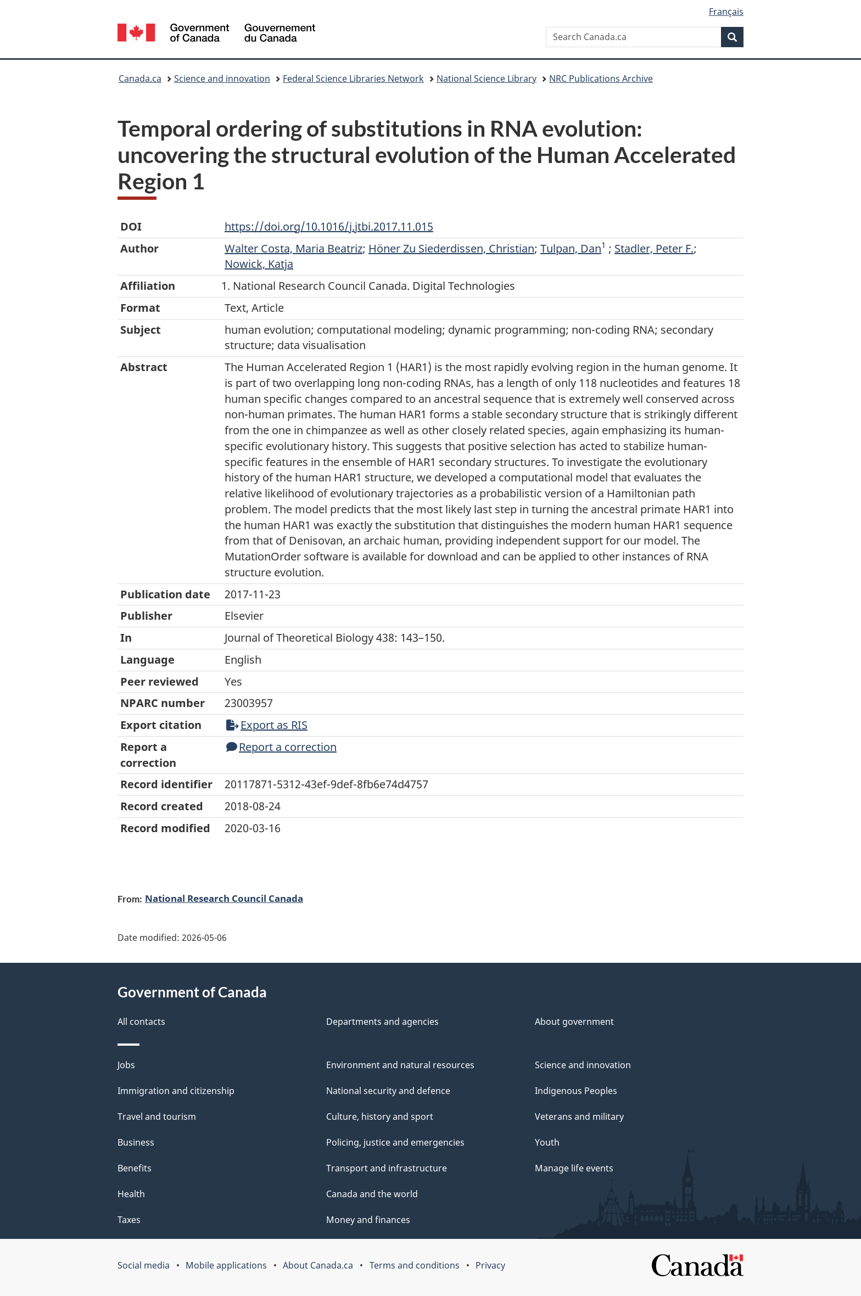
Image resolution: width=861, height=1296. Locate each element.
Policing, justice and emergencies (395, 1142)
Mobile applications (226, 1265)
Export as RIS (267, 724)
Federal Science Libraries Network (353, 78)
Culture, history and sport (379, 1116)
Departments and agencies (382, 1022)
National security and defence (388, 1091)
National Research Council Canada (224, 898)
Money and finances (368, 1220)
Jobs (126, 1065)
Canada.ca (140, 78)
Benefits (135, 1168)
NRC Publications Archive (601, 78)
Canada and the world (372, 1194)
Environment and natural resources (400, 1065)
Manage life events (574, 1168)
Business (136, 1142)
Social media (144, 1265)
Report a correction (281, 746)
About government (574, 1022)
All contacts (141, 1022)
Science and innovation (222, 78)
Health (131, 1194)
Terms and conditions (415, 1265)
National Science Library (486, 78)
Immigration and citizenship (176, 1091)
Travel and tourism (157, 1116)
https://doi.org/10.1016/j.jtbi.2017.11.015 (329, 226)
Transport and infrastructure (386, 1168)
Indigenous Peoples (576, 1091)
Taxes (129, 1220)
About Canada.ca (318, 1265)
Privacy (490, 1265)
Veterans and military (579, 1116)
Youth (547, 1142)
